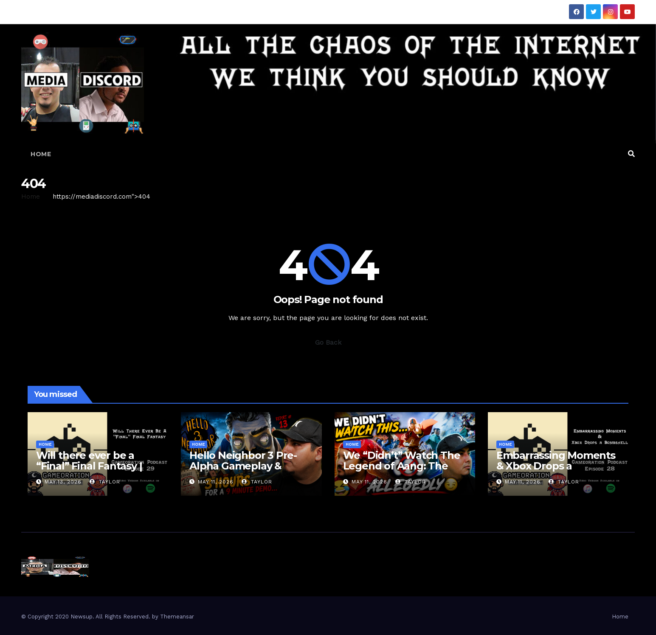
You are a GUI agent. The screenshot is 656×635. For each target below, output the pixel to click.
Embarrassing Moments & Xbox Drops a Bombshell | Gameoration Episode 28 (557, 471)
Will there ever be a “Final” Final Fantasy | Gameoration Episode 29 (97, 466)
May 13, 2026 (63, 482)
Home (41, 154)
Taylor (105, 482)
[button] (631, 154)
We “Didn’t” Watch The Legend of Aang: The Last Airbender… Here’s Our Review (401, 471)
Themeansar (177, 616)
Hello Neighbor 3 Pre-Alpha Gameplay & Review (243, 466)
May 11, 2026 (216, 482)
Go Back (328, 342)
